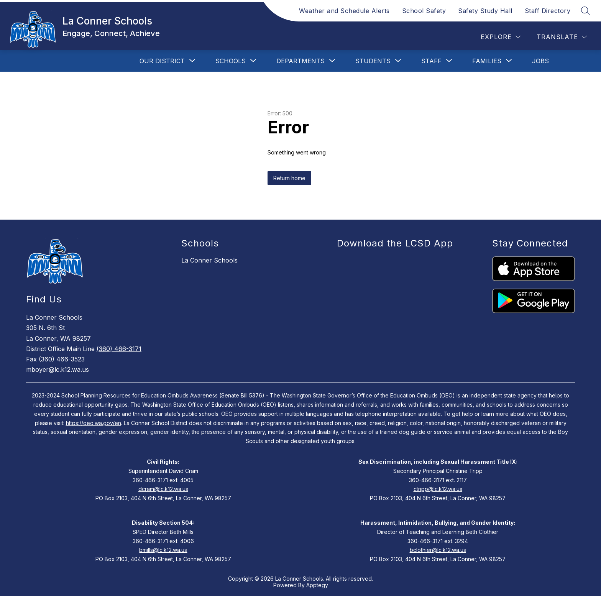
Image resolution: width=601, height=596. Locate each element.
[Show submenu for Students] (373, 61)
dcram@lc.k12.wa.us (163, 489)
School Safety (424, 11)
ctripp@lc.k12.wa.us (438, 489)
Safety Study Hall (485, 11)
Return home (289, 178)
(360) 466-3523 (62, 359)
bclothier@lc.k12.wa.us (438, 550)
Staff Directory (548, 11)
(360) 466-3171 (119, 349)
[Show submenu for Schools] (230, 61)
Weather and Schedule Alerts (344, 11)
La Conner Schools (209, 260)
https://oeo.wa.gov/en (93, 423)
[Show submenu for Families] (486, 61)
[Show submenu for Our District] (162, 61)
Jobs (540, 61)
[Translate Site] (562, 37)
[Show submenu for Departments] (300, 61)
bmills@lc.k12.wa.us (163, 550)
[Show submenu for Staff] (431, 61)
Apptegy (317, 585)
